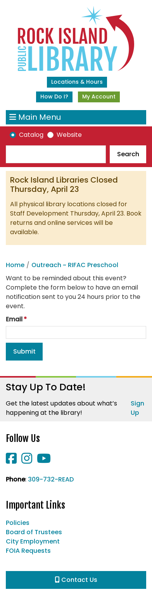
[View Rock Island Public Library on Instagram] (27, 460)
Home (15, 265)
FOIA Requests (28, 550)
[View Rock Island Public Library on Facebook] (12, 460)
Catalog (31, 134)
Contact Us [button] (76, 579)
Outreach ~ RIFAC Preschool (74, 265)
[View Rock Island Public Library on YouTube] (44, 460)
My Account (99, 96)
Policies (17, 522)
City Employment (33, 541)
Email (14, 319)
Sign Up (137, 408)
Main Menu (35, 117)
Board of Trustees (34, 532)
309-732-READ (51, 479)
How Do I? (54, 96)
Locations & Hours (77, 82)
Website (69, 134)
